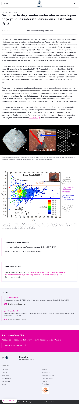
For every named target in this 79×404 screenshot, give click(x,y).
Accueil (4, 12)
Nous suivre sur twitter (26, 359)
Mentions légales (28, 402)
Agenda (44, 369)
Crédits (19, 402)
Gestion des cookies (56, 402)
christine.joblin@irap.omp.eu (17, 304)
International (6, 381)
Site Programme (47, 378)
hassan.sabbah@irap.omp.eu (17, 320)
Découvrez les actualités (14, 345)
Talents (4, 384)
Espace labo (46, 372)
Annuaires (45, 384)
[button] (9, 401)
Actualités (13, 12)
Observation (5, 375)
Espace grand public (48, 375)
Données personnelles (41, 402)
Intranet (44, 381)
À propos (4, 372)
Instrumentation (7, 378)
